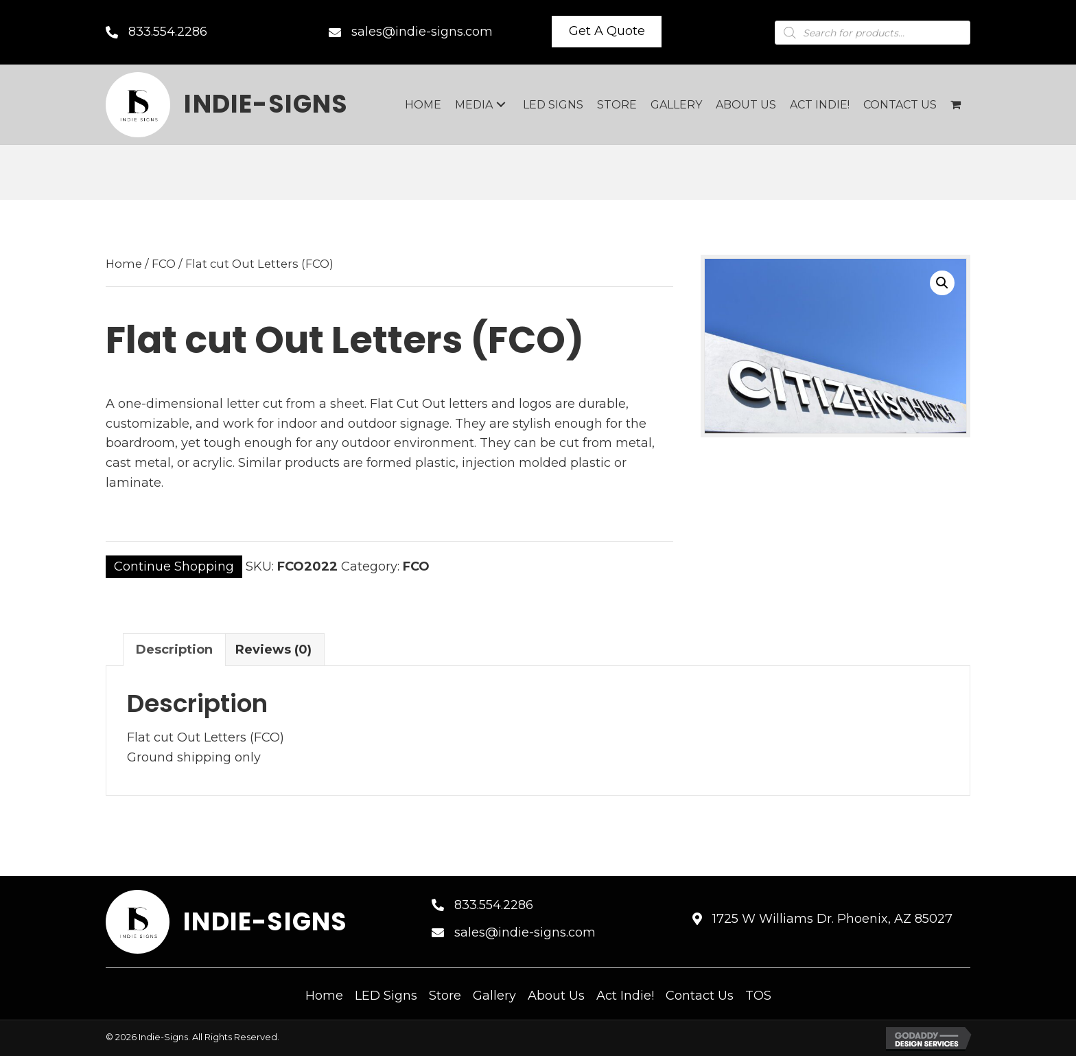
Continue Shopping (174, 566)
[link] (423, 105)
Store (445, 995)
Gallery (494, 995)
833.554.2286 (167, 31)
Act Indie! (625, 995)
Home (124, 264)
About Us (556, 995)
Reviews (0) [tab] (273, 649)
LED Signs (386, 995)
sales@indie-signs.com (422, 31)
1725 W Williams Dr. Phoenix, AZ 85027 (832, 918)
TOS (758, 995)
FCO (164, 264)
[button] (607, 31)
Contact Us (700, 995)
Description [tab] (174, 649)
